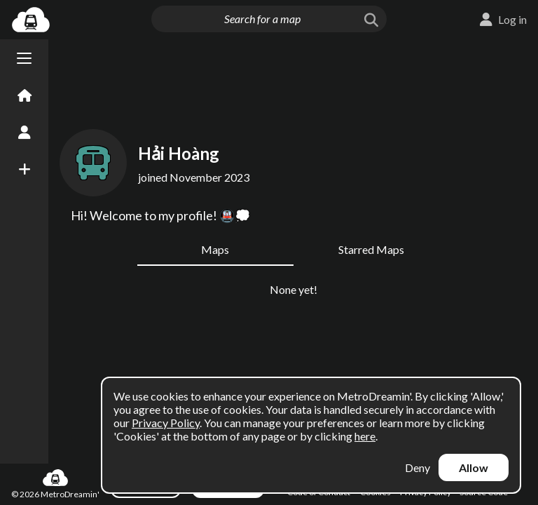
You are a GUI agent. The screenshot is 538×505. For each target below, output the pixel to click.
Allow (473, 467)
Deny (417, 467)
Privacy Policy (166, 422)
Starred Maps (371, 249)
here (364, 436)
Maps (215, 249)
